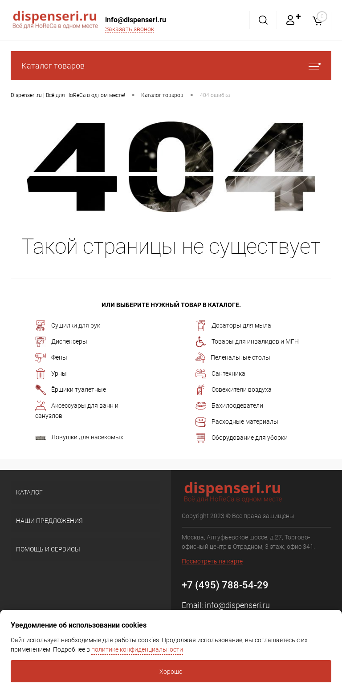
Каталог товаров (171, 65)
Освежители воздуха (233, 390)
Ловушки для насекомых (79, 437)
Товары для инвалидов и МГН (247, 341)
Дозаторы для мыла (233, 325)
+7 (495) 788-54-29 (225, 585)
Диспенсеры (61, 341)
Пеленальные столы (232, 358)
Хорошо (171, 671)
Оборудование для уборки (241, 438)
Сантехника (220, 374)
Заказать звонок (129, 28)
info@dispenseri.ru (135, 20)
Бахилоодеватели (229, 406)
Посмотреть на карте (212, 561)
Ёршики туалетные (70, 390)
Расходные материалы (236, 422)
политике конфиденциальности (137, 649)
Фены (51, 358)
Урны (51, 374)
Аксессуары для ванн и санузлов (76, 410)
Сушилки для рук (67, 325)
